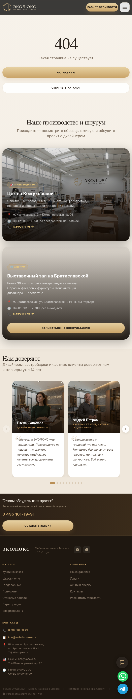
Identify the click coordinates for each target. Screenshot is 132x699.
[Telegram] (77, 549)
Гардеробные (11, 585)
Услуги (74, 578)
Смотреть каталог (66, 87)
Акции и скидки (81, 585)
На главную (66, 72)
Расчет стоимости (102, 7)
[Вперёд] (126, 429)
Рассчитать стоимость (85, 598)
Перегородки (11, 604)
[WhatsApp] (86, 549)
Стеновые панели (14, 598)
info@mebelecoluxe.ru (22, 637)
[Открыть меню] (125, 7)
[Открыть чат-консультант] (122, 662)
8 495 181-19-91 (23, 227)
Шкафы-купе (11, 578)
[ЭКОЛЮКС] (43, 7)
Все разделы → (13, 610)
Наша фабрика (80, 571)
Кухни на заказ (12, 571)
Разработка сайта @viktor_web (22, 693)
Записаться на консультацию (66, 328)
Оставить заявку (38, 525)
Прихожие (9, 591)
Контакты (76, 591)
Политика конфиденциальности (86, 688)
